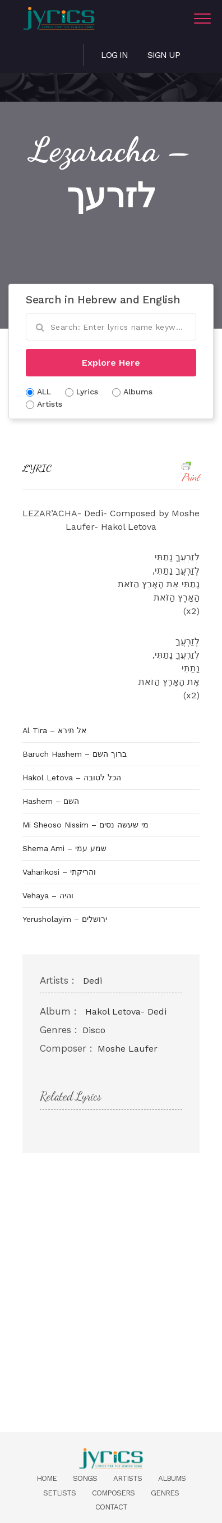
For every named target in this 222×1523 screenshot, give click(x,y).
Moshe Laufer (128, 1048)
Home (46, 1478)
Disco (93, 1030)
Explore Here (111, 362)
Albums (172, 1478)
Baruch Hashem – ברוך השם (74, 753)
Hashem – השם (50, 801)
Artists (127, 1478)
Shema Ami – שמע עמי (64, 848)
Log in (114, 54)
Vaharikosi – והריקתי (59, 871)
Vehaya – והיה (47, 895)
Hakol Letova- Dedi (125, 1011)
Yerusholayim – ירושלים (64, 919)
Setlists (59, 1493)
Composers (113, 1493)
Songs (85, 1478)
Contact (111, 1507)
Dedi (92, 980)
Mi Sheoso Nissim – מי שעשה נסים (85, 824)
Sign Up (163, 54)
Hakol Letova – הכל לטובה (71, 777)
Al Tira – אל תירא (54, 730)
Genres (165, 1493)
